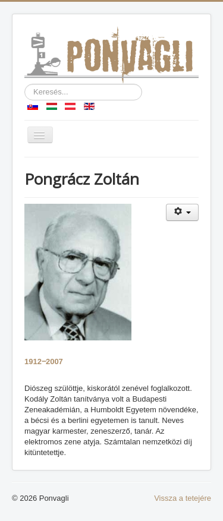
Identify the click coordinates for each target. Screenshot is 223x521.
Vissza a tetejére (182, 498)
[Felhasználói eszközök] (182, 212)
